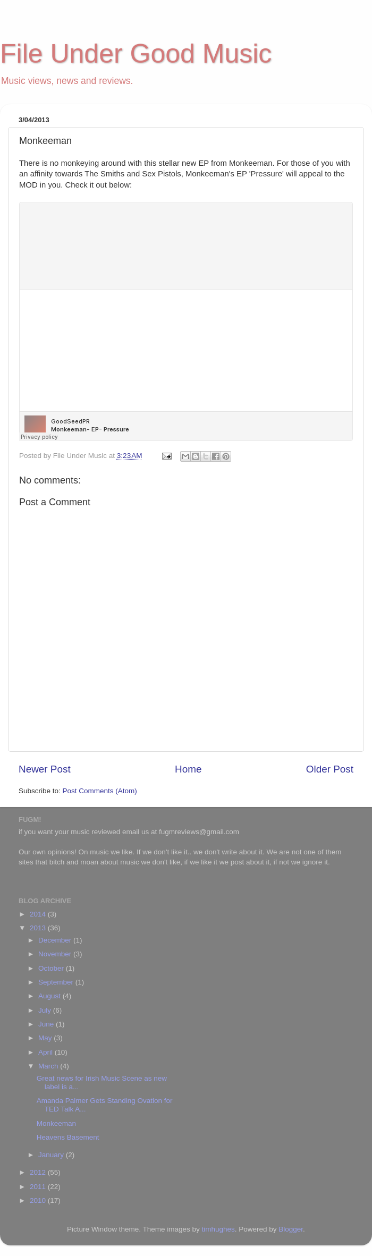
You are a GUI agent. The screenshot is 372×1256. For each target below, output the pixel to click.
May (46, 1038)
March (49, 1066)
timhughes (217, 1229)
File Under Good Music (136, 54)
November (55, 954)
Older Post (329, 769)
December (55, 940)
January (52, 1155)
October (52, 968)
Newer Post (45, 769)
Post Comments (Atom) (100, 791)
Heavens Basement (68, 1137)
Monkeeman (56, 1123)
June (47, 1024)
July (45, 1010)
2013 (39, 928)
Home (188, 769)
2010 (39, 1200)
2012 (39, 1172)
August (50, 996)
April (46, 1052)
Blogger (290, 1229)
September (56, 982)
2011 (39, 1187)
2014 (39, 914)
